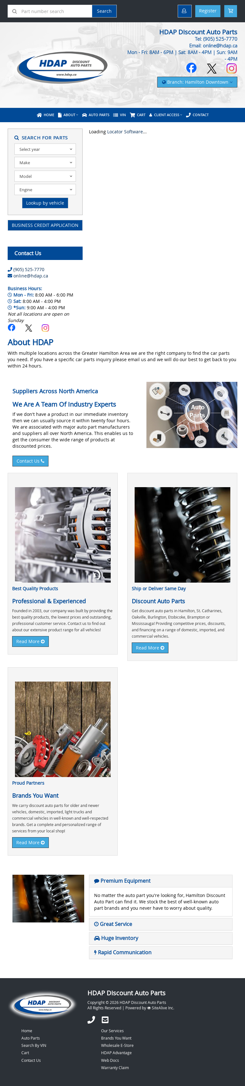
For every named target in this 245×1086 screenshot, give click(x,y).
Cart (25, 1052)
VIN (119, 114)
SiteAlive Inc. (160, 1007)
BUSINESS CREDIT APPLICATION (45, 225)
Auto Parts (95, 114)
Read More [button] (30, 641)
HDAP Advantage (116, 1052)
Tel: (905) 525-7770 (216, 39)
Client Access (164, 114)
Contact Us (30, 461)
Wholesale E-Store (117, 1045)
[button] (122, 880)
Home (45, 114)
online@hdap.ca (30, 276)
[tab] (160, 881)
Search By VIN (33, 1045)
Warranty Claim (115, 1067)
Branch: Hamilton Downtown (197, 82)
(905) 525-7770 (28, 269)
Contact (197, 114)
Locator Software (125, 132)
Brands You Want (116, 1037)
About (66, 114)
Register (208, 11)
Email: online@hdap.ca (213, 45)
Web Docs (110, 1060)
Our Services (112, 1030)
